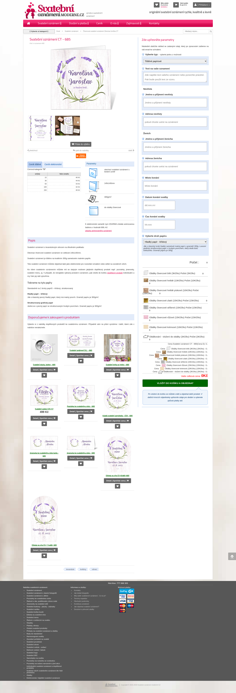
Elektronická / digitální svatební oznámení (43, 678)
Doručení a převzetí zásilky (84, 609)
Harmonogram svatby (35, 636)
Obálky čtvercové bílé (161, 273)
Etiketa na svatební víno (36, 615)
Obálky (29, 675)
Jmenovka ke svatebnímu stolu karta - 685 (44, 454)
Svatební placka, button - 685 (44, 364)
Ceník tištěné (35, 164)
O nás (114, 23)
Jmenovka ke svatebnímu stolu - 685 (81, 453)
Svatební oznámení (49, 23)
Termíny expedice (80, 598)
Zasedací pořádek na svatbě (38, 639)
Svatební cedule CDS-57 (44, 408)
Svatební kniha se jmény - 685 (117, 364)
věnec (94, 569)
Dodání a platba (79, 23)
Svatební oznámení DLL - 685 (81, 350)
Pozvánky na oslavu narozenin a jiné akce (43, 663)
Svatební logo (32, 653)
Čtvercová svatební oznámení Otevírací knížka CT (100, 31)
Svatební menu (33, 617)
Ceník (99, 23)
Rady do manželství (34, 634)
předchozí (32, 150)
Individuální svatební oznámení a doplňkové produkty (44, 667)
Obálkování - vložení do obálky (166, 336)
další (131, 150)
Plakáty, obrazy (33, 625)
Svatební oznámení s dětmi (37, 596)
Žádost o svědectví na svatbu (38, 620)
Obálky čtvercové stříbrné (164, 307)
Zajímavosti (133, 23)
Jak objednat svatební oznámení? (86, 607)
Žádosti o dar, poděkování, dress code (42, 601)
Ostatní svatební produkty (37, 628)
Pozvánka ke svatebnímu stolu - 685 (81, 406)
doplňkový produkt (115, 273)
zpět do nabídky (81, 150)
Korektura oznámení (81, 604)
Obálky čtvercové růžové (164, 317)
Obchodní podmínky (81, 601)
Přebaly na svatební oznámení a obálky (42, 631)
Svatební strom (33, 644)
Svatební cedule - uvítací (36, 647)
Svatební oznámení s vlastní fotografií (42, 593)
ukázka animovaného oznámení (98, 231)
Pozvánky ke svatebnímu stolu (39, 598)
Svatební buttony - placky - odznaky (41, 607)
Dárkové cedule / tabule (36, 650)
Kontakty (154, 23)
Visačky (30, 623)
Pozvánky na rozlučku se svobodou (41, 661)
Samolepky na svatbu (35, 658)
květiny (83, 569)
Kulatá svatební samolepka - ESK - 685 (117, 415)
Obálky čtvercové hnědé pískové (168, 290)
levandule (70, 569)
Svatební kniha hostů (35, 612)
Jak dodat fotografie (81, 593)
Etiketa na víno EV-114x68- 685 (44, 545)
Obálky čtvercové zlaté (163, 300)
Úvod (58, 31)
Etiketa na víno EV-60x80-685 (117, 475)
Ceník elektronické (53, 164)
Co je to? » (164, 6)
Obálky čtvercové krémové (165, 327)
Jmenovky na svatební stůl (37, 604)
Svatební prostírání (34, 642)
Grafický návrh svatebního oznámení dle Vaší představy (45, 671)
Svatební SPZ (32, 655)
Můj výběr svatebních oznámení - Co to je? (90, 596)
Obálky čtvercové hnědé (163, 280)
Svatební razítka (33, 609)
